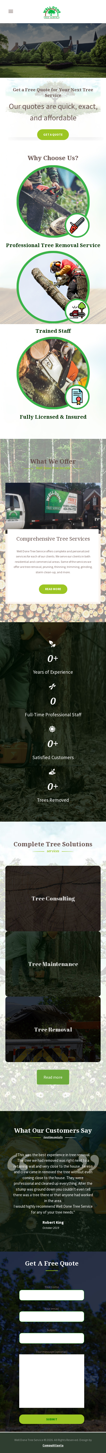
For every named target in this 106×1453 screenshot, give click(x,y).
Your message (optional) (52, 1379)
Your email (52, 1314)
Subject (52, 1336)
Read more (53, 1077)
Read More (53, 589)
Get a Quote (53, 134)
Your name (52, 1293)
